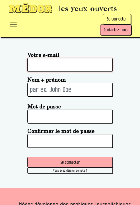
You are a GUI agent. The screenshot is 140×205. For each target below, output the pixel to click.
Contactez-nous (115, 29)
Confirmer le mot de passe (60, 131)
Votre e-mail (43, 55)
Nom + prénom (46, 79)
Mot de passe (44, 106)
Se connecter (117, 19)
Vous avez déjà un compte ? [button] (70, 170)
